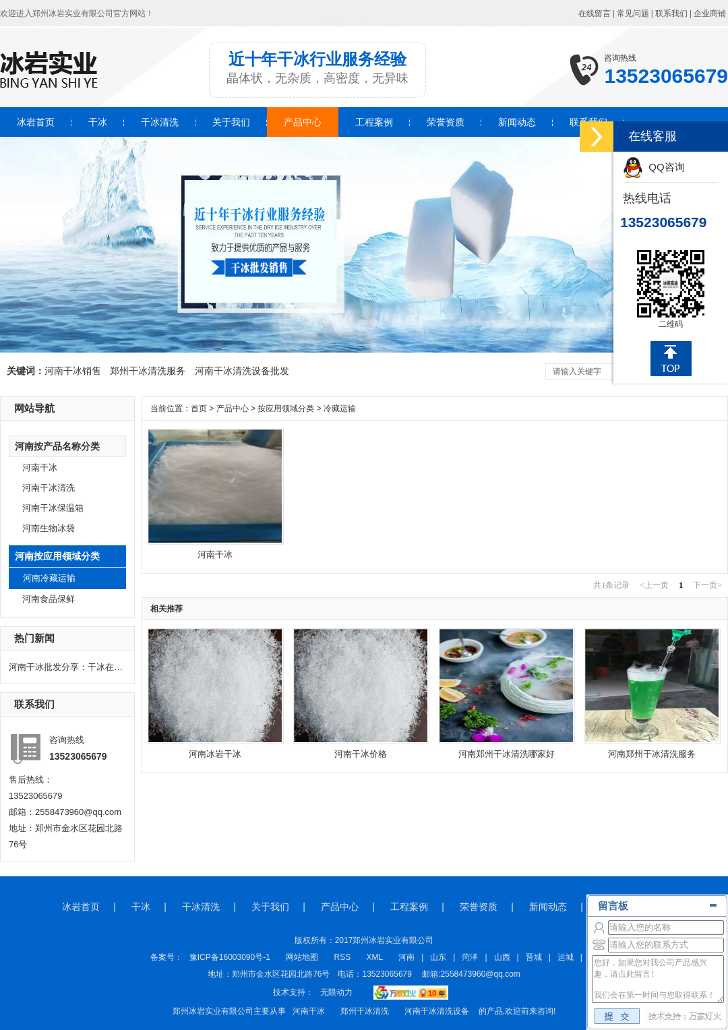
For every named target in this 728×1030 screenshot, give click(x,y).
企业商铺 (710, 13)
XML (376, 957)
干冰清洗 (160, 122)
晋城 (534, 957)
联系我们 (671, 13)
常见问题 (633, 13)
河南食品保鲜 (48, 599)
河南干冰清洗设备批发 (242, 370)
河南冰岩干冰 (215, 754)
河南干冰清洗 (48, 488)
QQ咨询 (654, 167)
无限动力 (336, 992)
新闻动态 (517, 122)
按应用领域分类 (285, 408)
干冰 (97, 122)
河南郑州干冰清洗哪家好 (506, 754)
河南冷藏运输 (49, 578)
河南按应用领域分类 (57, 556)
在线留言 (594, 13)
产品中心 (303, 122)
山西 (502, 957)
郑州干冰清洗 (364, 1011)
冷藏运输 (340, 408)
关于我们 (231, 122)
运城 (565, 957)
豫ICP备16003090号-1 (229, 957)
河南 (406, 957)
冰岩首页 (36, 122)
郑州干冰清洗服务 (147, 370)
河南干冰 (39, 467)
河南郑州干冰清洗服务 (652, 754)
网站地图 (302, 957)
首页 (199, 408)
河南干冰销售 (72, 370)
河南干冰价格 (360, 754)
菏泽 (470, 957)
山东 (438, 957)
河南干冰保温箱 (53, 508)
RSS (343, 957)
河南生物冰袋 (48, 528)
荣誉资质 (445, 122)
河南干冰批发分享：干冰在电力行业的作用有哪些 (66, 667)
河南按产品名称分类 (57, 446)
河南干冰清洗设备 (436, 1011)
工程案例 (374, 122)
